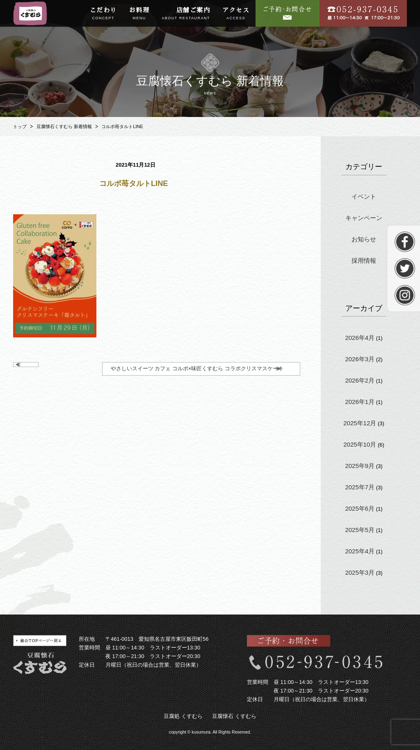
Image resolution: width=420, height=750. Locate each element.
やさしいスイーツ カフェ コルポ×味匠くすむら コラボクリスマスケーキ (197, 368)
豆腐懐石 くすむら (234, 716)
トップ (20, 126)
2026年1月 (359, 401)
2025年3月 (359, 572)
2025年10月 (359, 444)
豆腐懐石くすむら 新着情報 (64, 126)
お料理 (139, 14)
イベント (364, 196)
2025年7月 (359, 487)
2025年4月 (359, 551)
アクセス (235, 14)
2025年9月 (359, 465)
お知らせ (364, 239)
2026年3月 (359, 359)
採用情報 (364, 260)
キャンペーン (363, 217)
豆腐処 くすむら (183, 716)
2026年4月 (359, 337)
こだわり (103, 14)
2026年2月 (359, 380)
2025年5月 (359, 529)
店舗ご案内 (186, 14)
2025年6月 (359, 508)
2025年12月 (359, 423)
